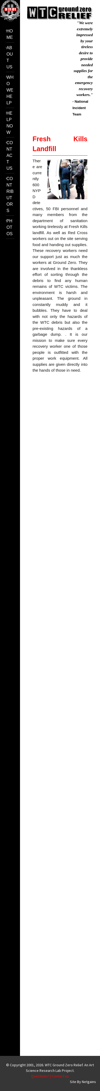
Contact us (9, 155)
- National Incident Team (80, 107)
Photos (9, 227)
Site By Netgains (83, 1081)
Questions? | (41, 1076)
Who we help (10, 90)
